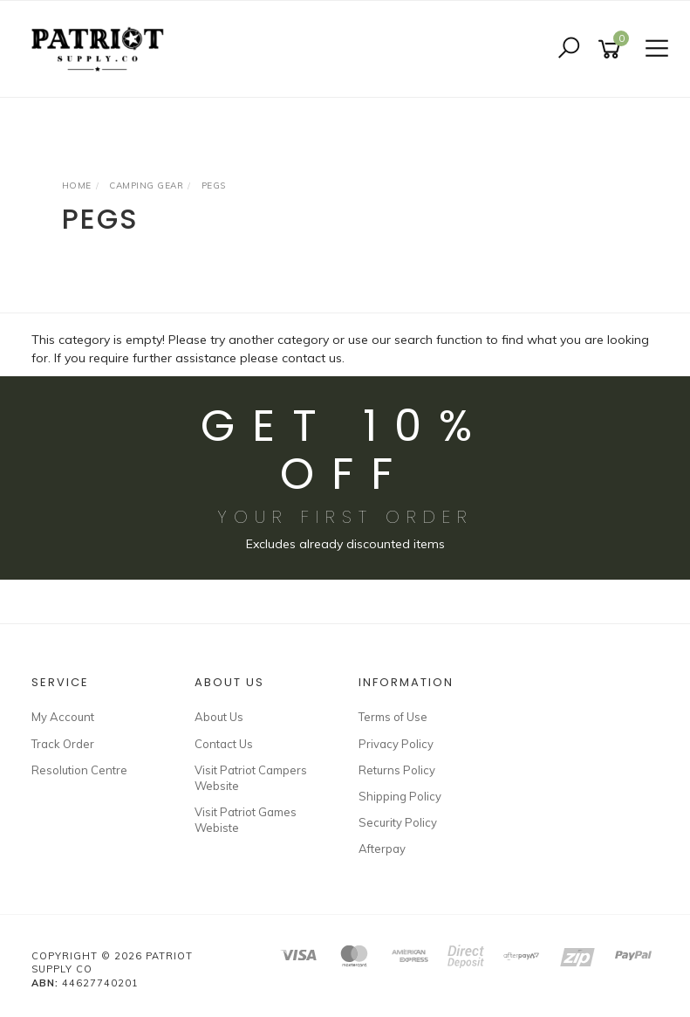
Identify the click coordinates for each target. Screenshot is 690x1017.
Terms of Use (393, 717)
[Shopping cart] (612, 49)
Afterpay (382, 849)
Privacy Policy (396, 744)
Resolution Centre (79, 770)
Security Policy (398, 822)
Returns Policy (397, 770)
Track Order (62, 744)
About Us (219, 717)
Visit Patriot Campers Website (251, 778)
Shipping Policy (400, 796)
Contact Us (224, 744)
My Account (62, 717)
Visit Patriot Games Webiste (246, 820)
